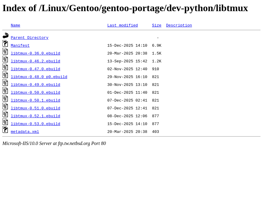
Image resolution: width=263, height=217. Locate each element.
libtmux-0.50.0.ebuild (35, 92)
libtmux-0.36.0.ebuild (35, 53)
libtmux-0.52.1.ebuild (35, 115)
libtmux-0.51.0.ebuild (35, 108)
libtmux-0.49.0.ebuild (35, 84)
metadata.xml (25, 131)
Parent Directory (30, 37)
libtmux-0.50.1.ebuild (35, 100)
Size (156, 25)
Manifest (20, 45)
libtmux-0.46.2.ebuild (35, 61)
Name (15, 25)
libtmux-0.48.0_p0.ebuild (39, 76)
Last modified (122, 25)
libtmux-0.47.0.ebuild (35, 68)
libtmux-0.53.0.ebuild (35, 123)
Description (179, 25)
